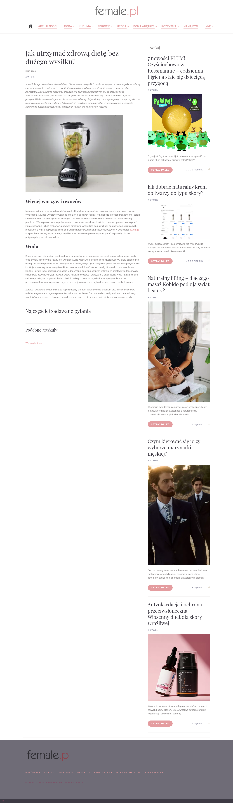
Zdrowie (104, 26)
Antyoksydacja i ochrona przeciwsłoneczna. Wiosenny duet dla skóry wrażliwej (175, 613)
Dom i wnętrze (144, 26)
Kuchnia (85, 26)
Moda (68, 26)
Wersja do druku (34, 343)
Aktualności (47, 26)
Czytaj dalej (160, 170)
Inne (208, 26)
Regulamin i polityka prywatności (118, 772)
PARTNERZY (66, 772)
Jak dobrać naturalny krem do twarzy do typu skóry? (177, 189)
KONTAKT (50, 772)
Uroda (122, 26)
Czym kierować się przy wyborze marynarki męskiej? (174, 447)
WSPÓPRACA (33, 772)
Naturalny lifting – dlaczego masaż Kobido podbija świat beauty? (178, 284)
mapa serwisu (154, 772)
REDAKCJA (84, 772)
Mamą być (191, 26)
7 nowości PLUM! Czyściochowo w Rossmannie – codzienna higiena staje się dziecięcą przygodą (176, 70)
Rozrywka (169, 26)
